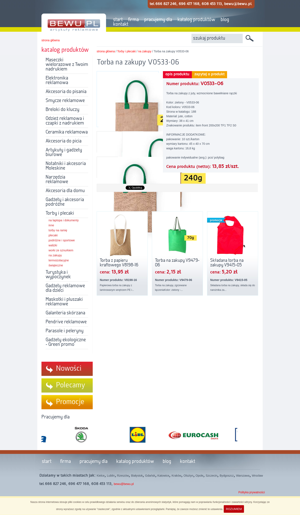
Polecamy (70, 385)
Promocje (70, 402)
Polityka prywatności (251, 492)
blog (225, 19)
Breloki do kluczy (62, 109)
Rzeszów (123, 475)
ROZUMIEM (234, 509)
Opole (199, 475)
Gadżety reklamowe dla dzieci (65, 288)
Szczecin (211, 475)
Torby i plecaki (60, 213)
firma (133, 19)
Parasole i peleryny (65, 331)
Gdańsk (150, 475)
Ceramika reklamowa (67, 132)
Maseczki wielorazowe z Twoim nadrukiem (67, 65)
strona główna (50, 40)
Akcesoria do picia (63, 141)
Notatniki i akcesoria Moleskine (66, 166)
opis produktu (177, 74)
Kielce (101, 475)
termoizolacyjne (59, 260)
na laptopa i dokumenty (64, 220)
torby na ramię (58, 230)
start (118, 19)
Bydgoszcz (227, 475)
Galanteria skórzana (65, 313)
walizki (53, 245)
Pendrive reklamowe (66, 322)
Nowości (68, 368)
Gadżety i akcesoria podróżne (65, 202)
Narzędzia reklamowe (57, 179)
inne (51, 225)
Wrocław (257, 475)
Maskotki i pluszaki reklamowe (64, 302)
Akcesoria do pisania (66, 91)
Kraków (176, 475)
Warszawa (243, 475)
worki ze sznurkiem (61, 250)
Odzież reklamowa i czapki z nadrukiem (65, 121)
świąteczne (56, 265)
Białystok (137, 475)
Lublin (111, 475)
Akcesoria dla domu (65, 190)
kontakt (120, 24)
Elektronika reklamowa (57, 80)
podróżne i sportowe (62, 240)
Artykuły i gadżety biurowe (64, 152)
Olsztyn (188, 475)
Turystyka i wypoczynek (58, 275)
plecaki (53, 235)
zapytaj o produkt (209, 74)
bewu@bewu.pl (124, 484)
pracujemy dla (158, 19)
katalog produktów (196, 19)
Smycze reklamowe (65, 100)
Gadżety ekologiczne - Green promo (66, 342)
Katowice (163, 475)
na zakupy (55, 255)
